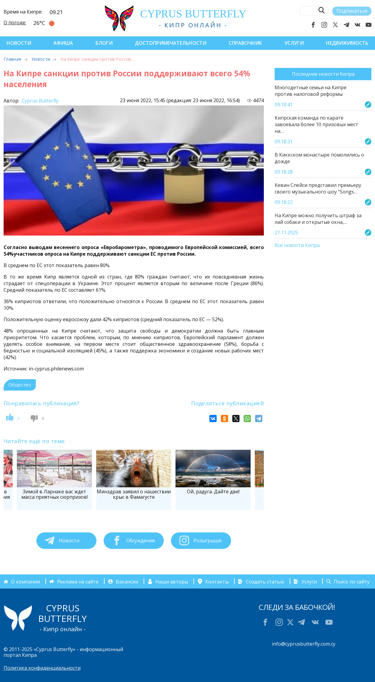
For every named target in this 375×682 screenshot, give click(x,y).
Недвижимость (347, 43)
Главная (12, 59)
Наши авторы (171, 581)
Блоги (104, 43)
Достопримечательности (170, 43)
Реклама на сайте (78, 581)
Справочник (245, 43)
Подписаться (352, 11)
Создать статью (265, 581)
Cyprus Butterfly (39, 100)
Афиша (63, 43)
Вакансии (127, 581)
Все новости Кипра (297, 245)
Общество (19, 385)
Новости (19, 43)
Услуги (294, 43)
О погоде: (15, 22)
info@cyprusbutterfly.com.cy (303, 644)
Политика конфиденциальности (42, 668)
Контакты (217, 581)
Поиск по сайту (352, 581)
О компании (25, 581)
